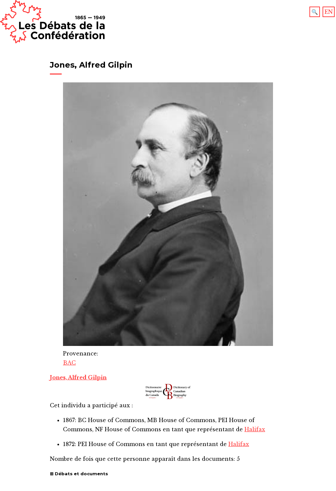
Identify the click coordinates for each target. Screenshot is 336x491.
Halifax (254, 429)
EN (329, 12)
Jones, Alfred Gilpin (78, 377)
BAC (69, 362)
